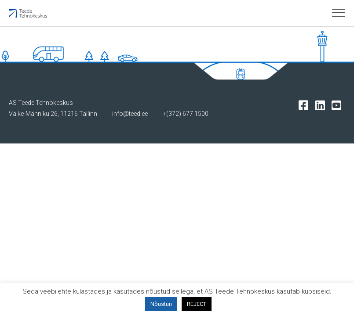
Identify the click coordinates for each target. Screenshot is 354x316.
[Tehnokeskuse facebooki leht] (305, 104)
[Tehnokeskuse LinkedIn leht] (322, 104)
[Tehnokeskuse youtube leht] (338, 104)
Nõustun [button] (161, 304)
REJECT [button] (196, 304)
